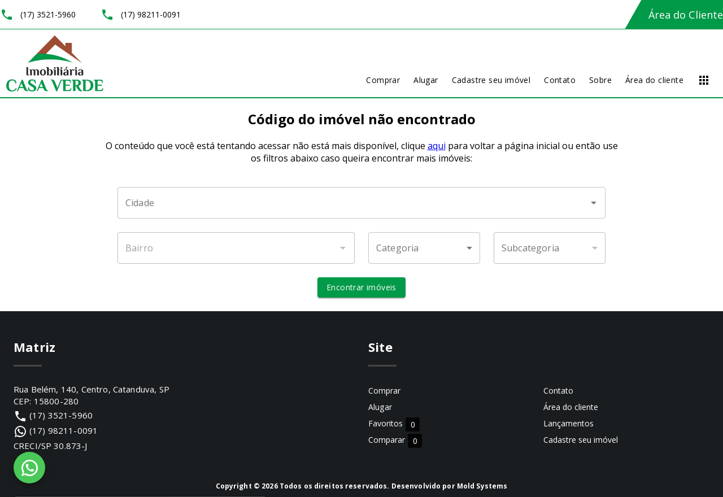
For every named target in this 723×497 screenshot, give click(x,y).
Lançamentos (568, 423)
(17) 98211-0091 (63, 430)
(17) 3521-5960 (61, 415)
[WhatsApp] (29, 467)
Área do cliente (570, 407)
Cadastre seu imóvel (580, 439)
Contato (558, 390)
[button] (424, 248)
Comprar (384, 390)
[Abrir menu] (703, 80)
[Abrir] (594, 203)
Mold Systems (482, 486)
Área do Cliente (685, 14)
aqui (437, 145)
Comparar (395, 440)
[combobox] (361, 203)
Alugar (380, 407)
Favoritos (394, 423)
